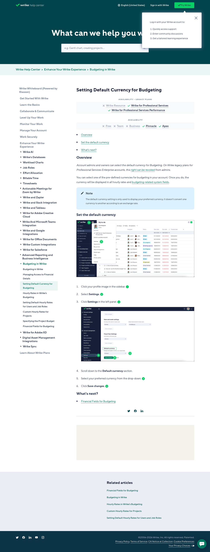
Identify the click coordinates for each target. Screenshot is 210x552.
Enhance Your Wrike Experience (65, 69)
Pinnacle (151, 126)
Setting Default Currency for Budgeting (37, 286)
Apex (165, 126)
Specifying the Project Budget (38, 321)
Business (134, 126)
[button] (160, 5)
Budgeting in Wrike (102, 69)
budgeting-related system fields (150, 182)
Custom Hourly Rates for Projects (36, 313)
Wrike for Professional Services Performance (138, 110)
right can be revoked (143, 170)
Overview (86, 135)
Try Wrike (184, 5)
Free (108, 126)
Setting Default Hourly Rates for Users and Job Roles (38, 304)
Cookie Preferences (184, 541)
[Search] (105, 48)
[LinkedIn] (141, 410)
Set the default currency (95, 142)
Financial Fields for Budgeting (38, 326)
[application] (202, 544)
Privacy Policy (122, 541)
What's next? (88, 150)
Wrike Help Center (28, 69)
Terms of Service (138, 541)
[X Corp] (128, 410)
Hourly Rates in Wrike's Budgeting (35, 295)
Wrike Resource (115, 105)
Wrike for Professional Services (149, 105)
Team (120, 126)
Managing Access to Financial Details (38, 276)
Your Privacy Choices (179, 545)
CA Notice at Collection (160, 541)
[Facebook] (135, 410)
